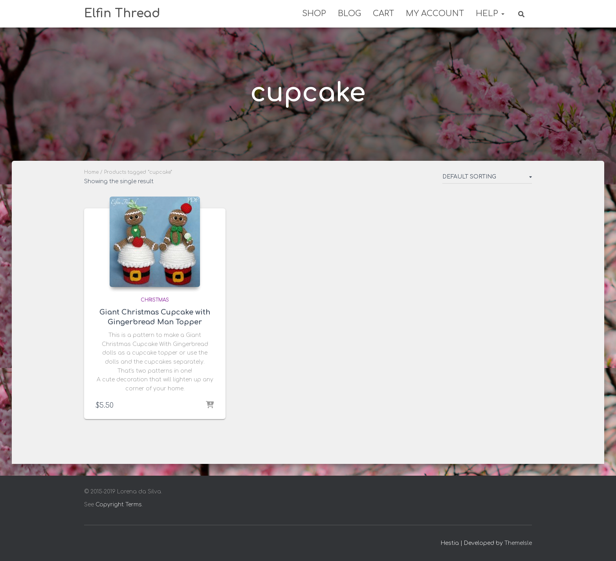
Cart (383, 13)
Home (91, 172)
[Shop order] (487, 178)
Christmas (155, 300)
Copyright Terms (118, 505)
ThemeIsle (518, 543)
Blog (349, 13)
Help (490, 13)
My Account (435, 13)
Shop (314, 13)
